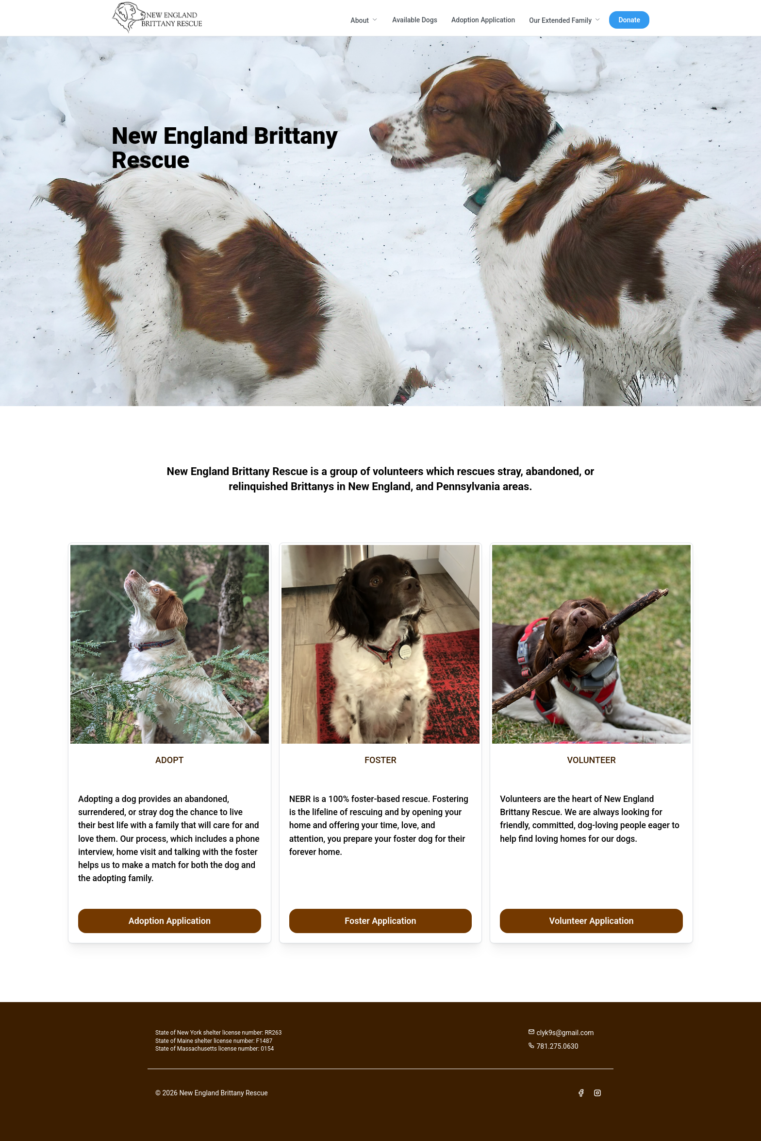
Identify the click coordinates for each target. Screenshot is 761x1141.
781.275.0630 (553, 1046)
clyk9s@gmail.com (561, 1032)
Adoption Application (483, 20)
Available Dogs (414, 20)
